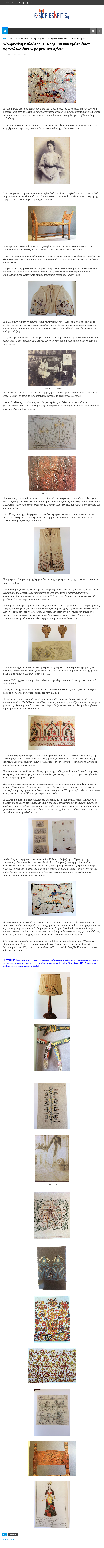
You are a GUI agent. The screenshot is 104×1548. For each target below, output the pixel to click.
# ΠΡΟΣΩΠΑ (13, 1535)
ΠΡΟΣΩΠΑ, (22, 54)
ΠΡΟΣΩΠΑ (13, 39)
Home (5, 39)
